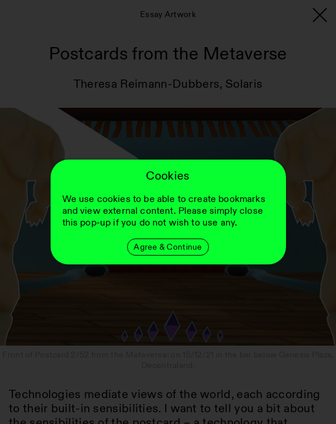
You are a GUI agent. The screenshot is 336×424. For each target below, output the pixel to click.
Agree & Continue (168, 247)
